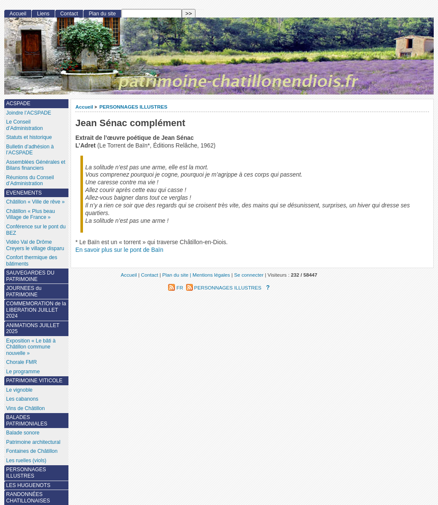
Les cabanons (22, 399)
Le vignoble (19, 390)
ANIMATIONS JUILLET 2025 (32, 328)
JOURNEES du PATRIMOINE (23, 291)
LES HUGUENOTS (28, 485)
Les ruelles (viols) (26, 461)
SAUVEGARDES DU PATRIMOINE (30, 276)
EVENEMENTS (23, 193)
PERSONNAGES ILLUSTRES (133, 106)
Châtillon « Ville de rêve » (35, 202)
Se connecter (248, 275)
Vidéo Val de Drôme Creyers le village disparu (35, 245)
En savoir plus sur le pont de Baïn (119, 250)
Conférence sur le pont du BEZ (35, 230)
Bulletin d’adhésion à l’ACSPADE (30, 150)
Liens (43, 14)
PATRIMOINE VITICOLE (34, 381)
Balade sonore (22, 433)
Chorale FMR (21, 362)
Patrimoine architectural (33, 442)
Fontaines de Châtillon (31, 451)
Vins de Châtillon (25, 408)
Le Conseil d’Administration (24, 125)
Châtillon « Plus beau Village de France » (30, 214)
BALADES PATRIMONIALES (26, 420)
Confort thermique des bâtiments (31, 260)
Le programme (23, 372)
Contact (69, 14)
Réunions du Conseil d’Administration (30, 180)
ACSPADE (18, 103)
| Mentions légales (210, 275)
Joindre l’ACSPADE (28, 113)
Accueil (84, 106)
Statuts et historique (29, 137)
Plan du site (102, 14)
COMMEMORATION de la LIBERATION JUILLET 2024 (36, 310)
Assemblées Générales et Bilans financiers (35, 165)
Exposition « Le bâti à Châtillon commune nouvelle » (31, 347)
